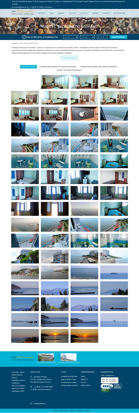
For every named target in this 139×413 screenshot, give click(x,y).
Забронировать (118, 37)
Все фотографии (28, 67)
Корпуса (44, 13)
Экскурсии (79, 411)
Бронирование (119, 13)
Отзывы (96, 13)
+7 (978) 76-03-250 (37, 390)
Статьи (55, 411)
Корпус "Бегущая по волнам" (69, 70)
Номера (63, 13)
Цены (54, 13)
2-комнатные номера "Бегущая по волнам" (98, 67)
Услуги (73, 13)
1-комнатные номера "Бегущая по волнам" (57, 67)
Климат (87, 411)
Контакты (48, 7)
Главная (14, 43)
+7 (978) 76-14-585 (37, 7)
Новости (72, 411)
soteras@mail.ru (20, 7)
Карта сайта (63, 411)
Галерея (106, 13)
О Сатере (85, 13)
